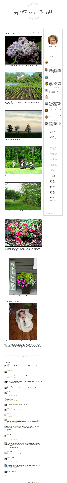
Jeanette (8, 408)
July (52, 143)
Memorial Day (53, 149)
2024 (52, 133)
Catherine (8, 451)
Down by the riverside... (53, 160)
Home (33, 24)
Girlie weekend (53, 174)
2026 (52, 131)
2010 (52, 193)
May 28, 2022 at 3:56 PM (12, 455)
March (53, 176)
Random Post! (53, 154)
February (52, 177)
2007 (52, 197)
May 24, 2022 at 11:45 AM (12, 416)
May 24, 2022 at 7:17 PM (12, 432)
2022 (52, 136)
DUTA (8, 391)
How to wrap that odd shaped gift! (54, 67)
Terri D (8, 418)
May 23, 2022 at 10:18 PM (12, 377)
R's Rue (8, 397)
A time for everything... (54, 120)
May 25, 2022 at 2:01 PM (12, 439)
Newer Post (39, 476)
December (52, 137)
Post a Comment (7, 475)
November (52, 138)
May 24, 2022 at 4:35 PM (12, 422)
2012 (52, 191)
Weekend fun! (53, 155)
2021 (52, 180)
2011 (52, 192)
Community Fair (52, 100)
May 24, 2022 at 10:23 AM (12, 411)
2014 (52, 188)
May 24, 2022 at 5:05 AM (12, 395)
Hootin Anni (9, 386)
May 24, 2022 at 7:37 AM (12, 400)
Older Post (7, 476)
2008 (52, 196)
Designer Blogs (36, 482)
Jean (8, 441)
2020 (52, 181)
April (52, 175)
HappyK (8, 413)
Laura (8, 470)
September (52, 141)
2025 (52, 132)
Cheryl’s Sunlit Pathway (10, 370)
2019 (52, 182)
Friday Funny (52, 74)
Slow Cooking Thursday (54, 87)
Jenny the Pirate (9, 457)
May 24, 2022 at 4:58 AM (12, 389)
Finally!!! (53, 148)
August (53, 142)
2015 (52, 187)
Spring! (53, 166)
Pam (8, 425)
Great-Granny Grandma (10, 463)
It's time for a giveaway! (54, 94)
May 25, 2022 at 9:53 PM (12, 448)
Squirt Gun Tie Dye (53, 80)
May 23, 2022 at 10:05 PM (12, 368)
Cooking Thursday (53, 107)
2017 (52, 185)
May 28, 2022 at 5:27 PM (12, 461)
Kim (7, 364)
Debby (8, 434)
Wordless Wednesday (53, 147)
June (53, 144)
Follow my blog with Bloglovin (48, 213)
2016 (52, 186)
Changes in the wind (10, 403)
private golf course (28, 175)
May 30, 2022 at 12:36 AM (12, 467)
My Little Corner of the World (33, 12)
